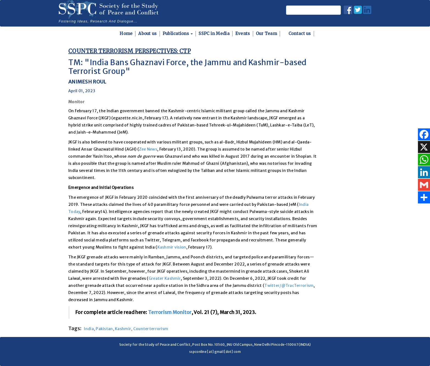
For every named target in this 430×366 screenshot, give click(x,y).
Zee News (148, 149)
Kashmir (123, 328)
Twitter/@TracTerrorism (288, 285)
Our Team (266, 33)
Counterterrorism (150, 328)
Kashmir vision (171, 247)
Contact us (299, 33)
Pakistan (104, 328)
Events (242, 33)
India (89, 328)
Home (126, 33)
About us (147, 33)
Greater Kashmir (165, 278)
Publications (178, 33)
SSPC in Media (214, 33)
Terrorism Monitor (170, 312)
